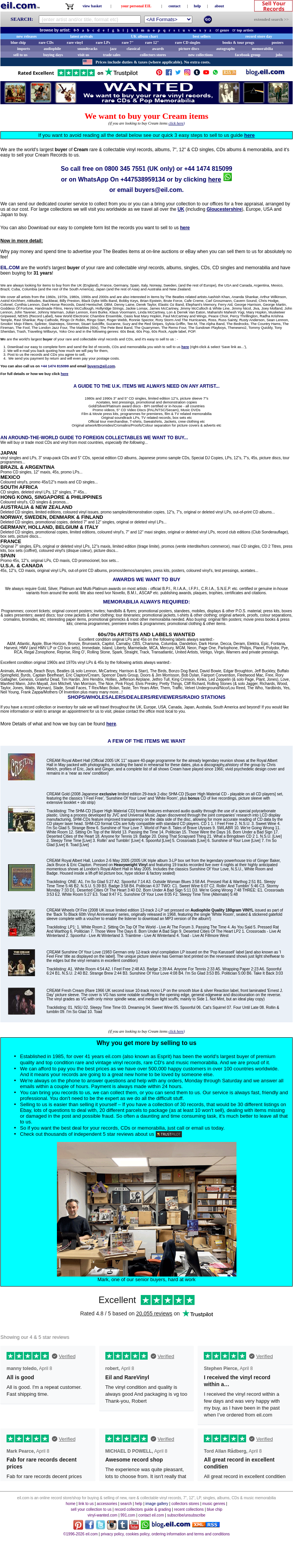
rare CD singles (187, 42)
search (126, 1504)
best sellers (201, 36)
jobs (279, 55)
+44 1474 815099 (208, 168)
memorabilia (262, 49)
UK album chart (144, 36)
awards (158, 49)
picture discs (188, 49)
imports (23, 49)
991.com (127, 1515)
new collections (200, 55)
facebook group (247, 55)
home (70, 1504)
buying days (53, 55)
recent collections (189, 1509)
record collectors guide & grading (143, 1509)
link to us (85, 1504)
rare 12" (152, 42)
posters (277, 42)
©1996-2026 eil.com (80, 1534)
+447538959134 (142, 179)
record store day (258, 36)
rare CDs (45, 42)
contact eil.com (151, 1515)
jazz (113, 49)
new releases (27, 36)
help (197, 6)
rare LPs (103, 42)
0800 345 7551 (125, 168)
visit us (83, 55)
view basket (92, 6)
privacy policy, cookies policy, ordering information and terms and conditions (165, 1534)
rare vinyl (75, 42)
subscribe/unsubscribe (186, 1515)
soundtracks (87, 49)
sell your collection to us (91, 1509)
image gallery (156, 1504)
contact (174, 6)
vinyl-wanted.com (102, 1515)
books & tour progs (238, 42)
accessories (107, 1504)
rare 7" (127, 42)
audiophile (52, 49)
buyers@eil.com (158, 190)
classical (133, 49)
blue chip (18, 42)
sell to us (20, 55)
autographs (225, 49)
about (219, 6)
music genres (213, 1504)
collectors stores (153, 55)
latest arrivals (81, 36)
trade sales (111, 55)
